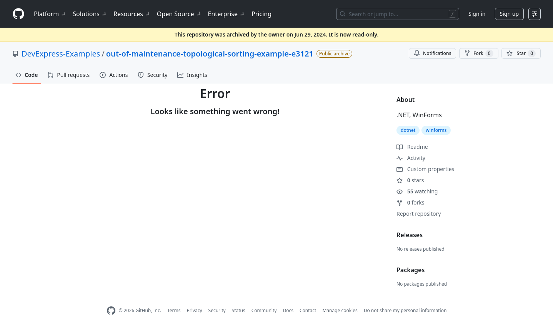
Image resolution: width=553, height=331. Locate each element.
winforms (436, 130)
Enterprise (226, 14)
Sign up (509, 13)
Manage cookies (339, 310)
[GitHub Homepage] (111, 311)
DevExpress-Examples (61, 53)
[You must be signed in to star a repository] (521, 53)
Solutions (90, 14)
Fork (478, 53)
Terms (174, 310)
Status (238, 310)
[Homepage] (18, 14)
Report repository (418, 213)
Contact (308, 310)
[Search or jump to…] (397, 14)
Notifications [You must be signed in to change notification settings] (432, 53)
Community (264, 310)
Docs (288, 310)
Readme (412, 146)
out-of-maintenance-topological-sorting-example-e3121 (209, 53)
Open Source (179, 14)
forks (410, 202)
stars (410, 180)
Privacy (194, 310)
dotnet (408, 130)
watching (417, 191)
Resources (132, 14)
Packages (410, 270)
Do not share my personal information (405, 310)
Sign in (476, 13)
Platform (50, 14)
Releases (409, 235)
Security (217, 310)
